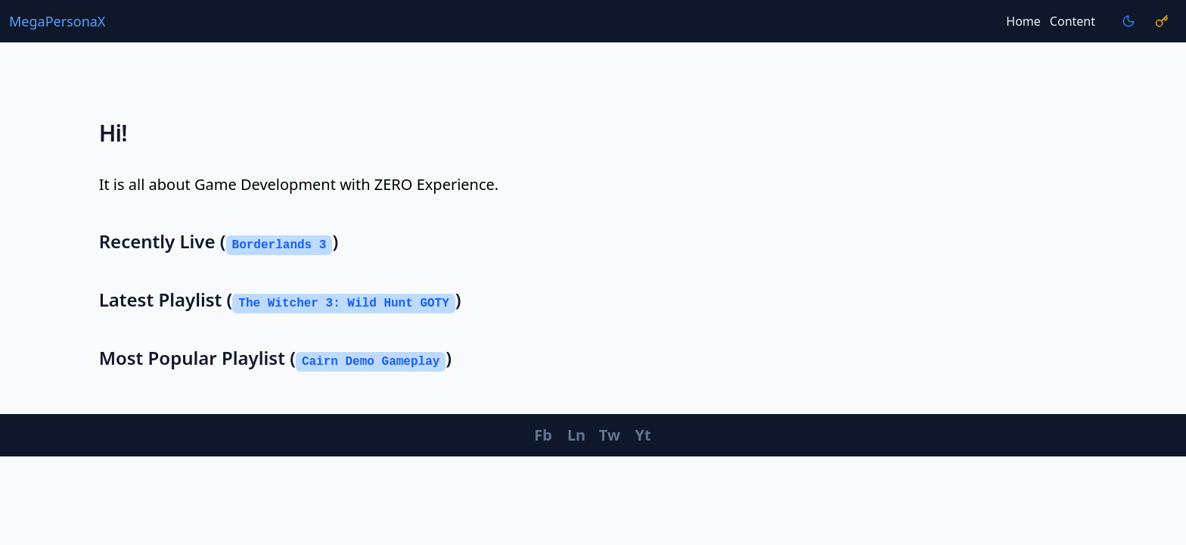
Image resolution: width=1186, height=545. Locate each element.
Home (1023, 21)
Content (1072, 21)
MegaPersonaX (57, 21)
